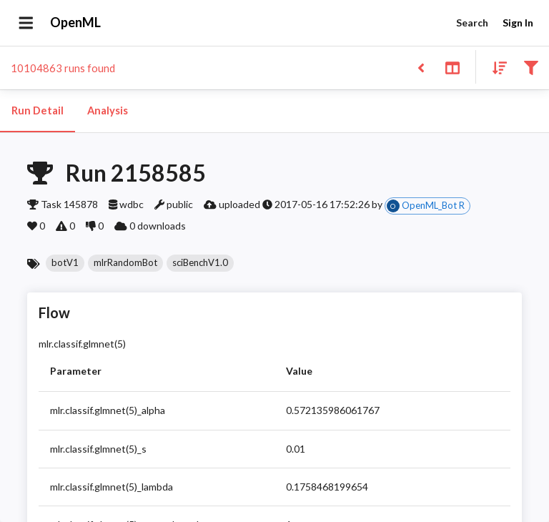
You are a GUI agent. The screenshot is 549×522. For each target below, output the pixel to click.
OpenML (76, 23)
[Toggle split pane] (452, 67)
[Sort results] (495, 67)
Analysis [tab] (107, 111)
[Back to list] (421, 67)
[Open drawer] (26, 22)
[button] (65, 263)
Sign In (517, 23)
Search (472, 23)
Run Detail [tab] (37, 111)
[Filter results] (531, 67)
